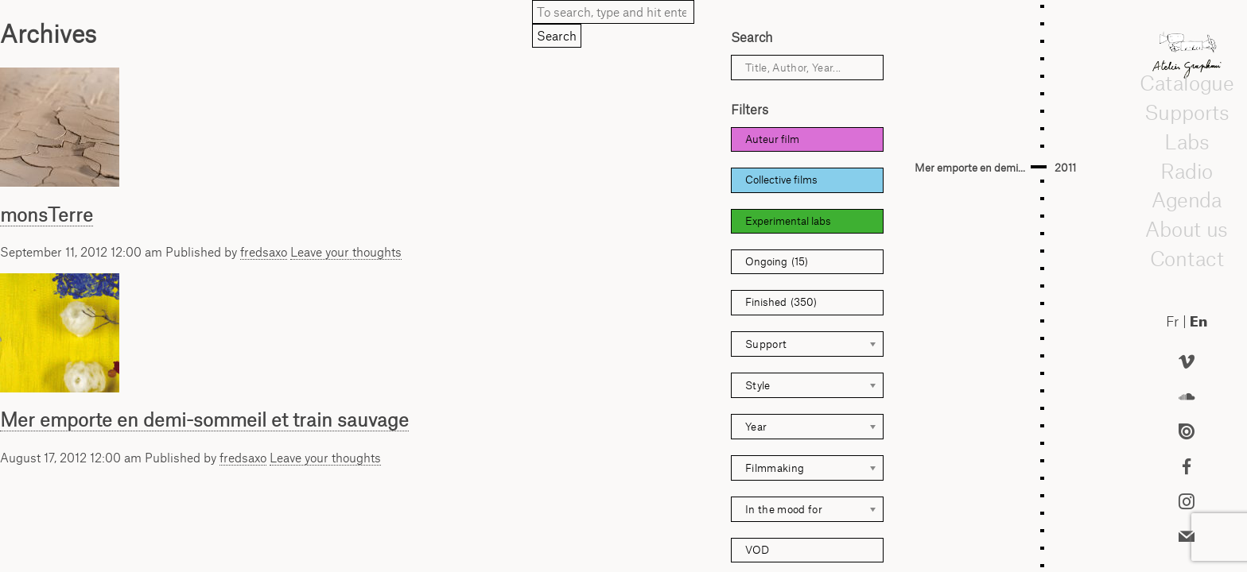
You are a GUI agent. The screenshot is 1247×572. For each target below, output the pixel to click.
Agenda (1187, 199)
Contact (1186, 258)
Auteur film (772, 139)
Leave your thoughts (346, 252)
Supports (1186, 112)
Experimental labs (788, 220)
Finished (781, 302)
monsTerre (46, 214)
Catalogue (1186, 83)
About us (1186, 229)
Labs (1186, 141)
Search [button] (557, 36)
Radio (1186, 171)
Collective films (781, 179)
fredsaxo (263, 252)
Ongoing (776, 261)
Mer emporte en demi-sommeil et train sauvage (204, 419)
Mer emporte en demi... (970, 167)
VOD (757, 549)
